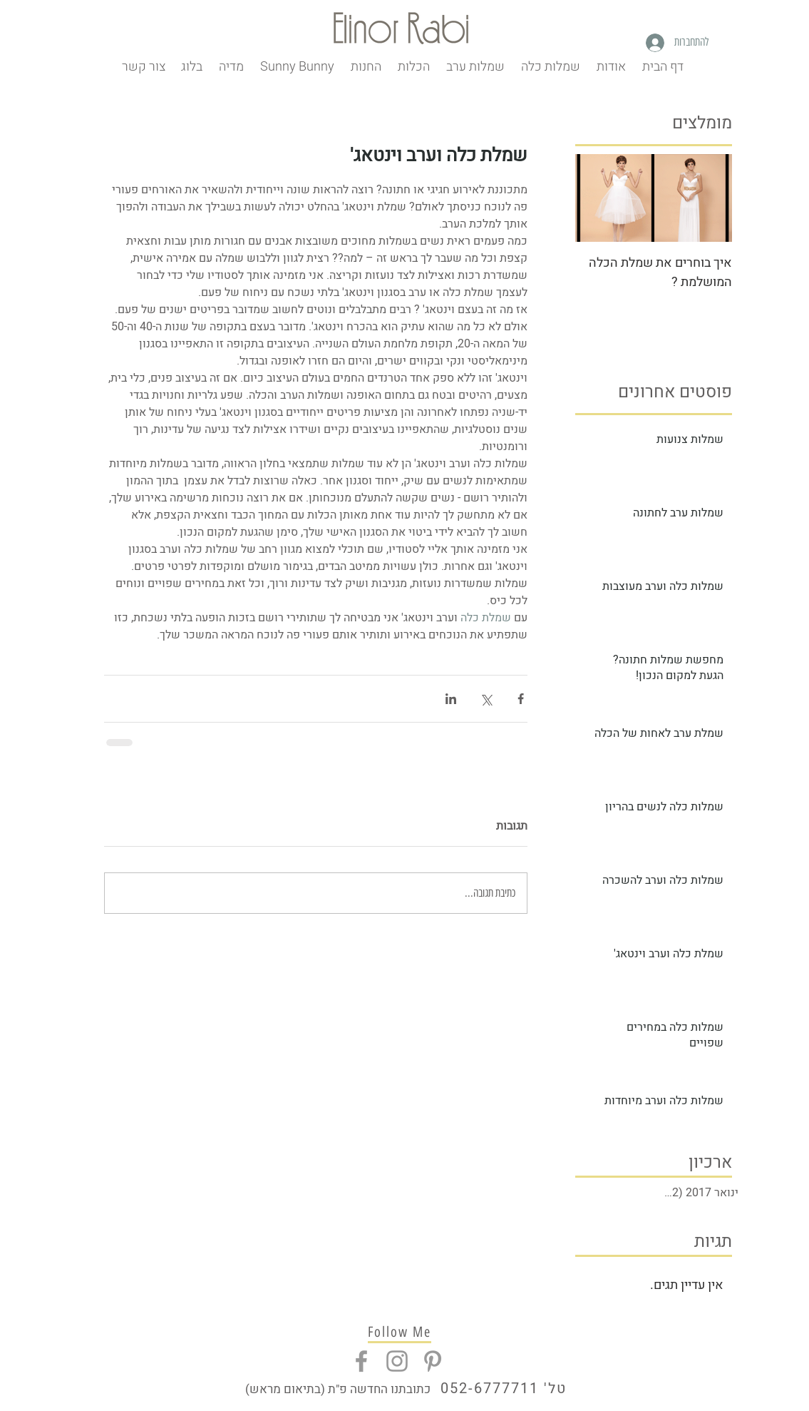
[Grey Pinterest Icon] (432, 1361)
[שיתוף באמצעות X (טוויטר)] (486, 699)
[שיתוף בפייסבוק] (520, 699)
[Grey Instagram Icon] (397, 1361)
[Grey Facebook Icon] (361, 1361)
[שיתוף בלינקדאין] (451, 699)
